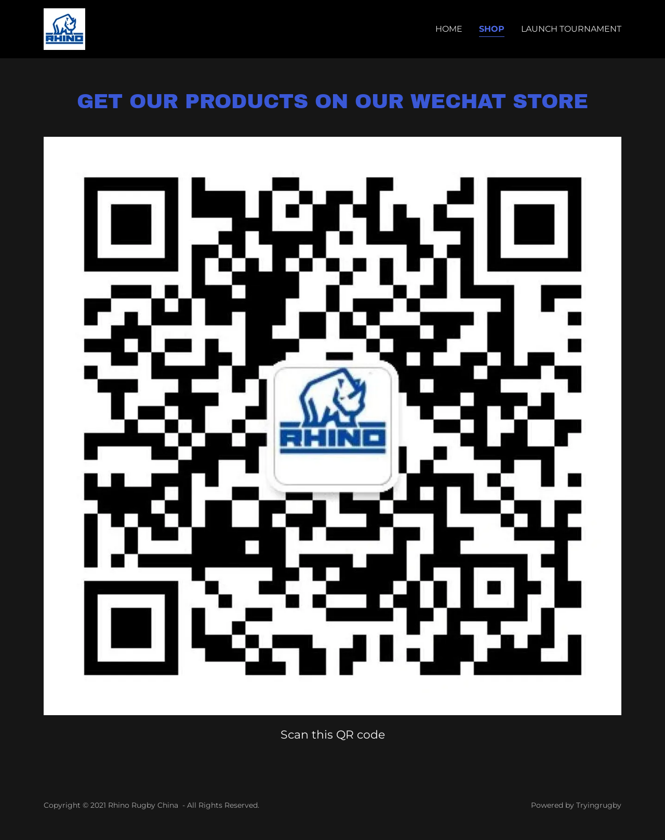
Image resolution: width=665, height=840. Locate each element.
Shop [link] (491, 29)
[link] (64, 28)
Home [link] (448, 29)
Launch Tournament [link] (571, 29)
